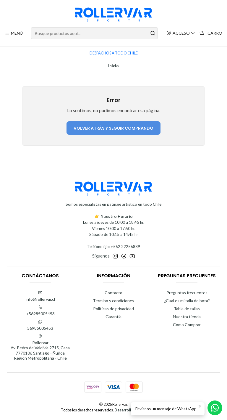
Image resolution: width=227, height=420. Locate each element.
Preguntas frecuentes (186, 292)
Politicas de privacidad (113, 308)
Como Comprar (187, 324)
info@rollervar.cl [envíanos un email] (40, 296)
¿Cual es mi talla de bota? (187, 300)
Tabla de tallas (187, 308)
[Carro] (210, 33)
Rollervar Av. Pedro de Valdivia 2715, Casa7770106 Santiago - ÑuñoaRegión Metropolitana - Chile (40, 347)
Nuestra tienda (187, 316)
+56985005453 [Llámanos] (40, 310)
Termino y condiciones (113, 300)
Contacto (113, 292)
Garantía (113, 316)
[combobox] (94, 33)
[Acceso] (181, 33)
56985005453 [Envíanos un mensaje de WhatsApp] (40, 325)
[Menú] (14, 33)
